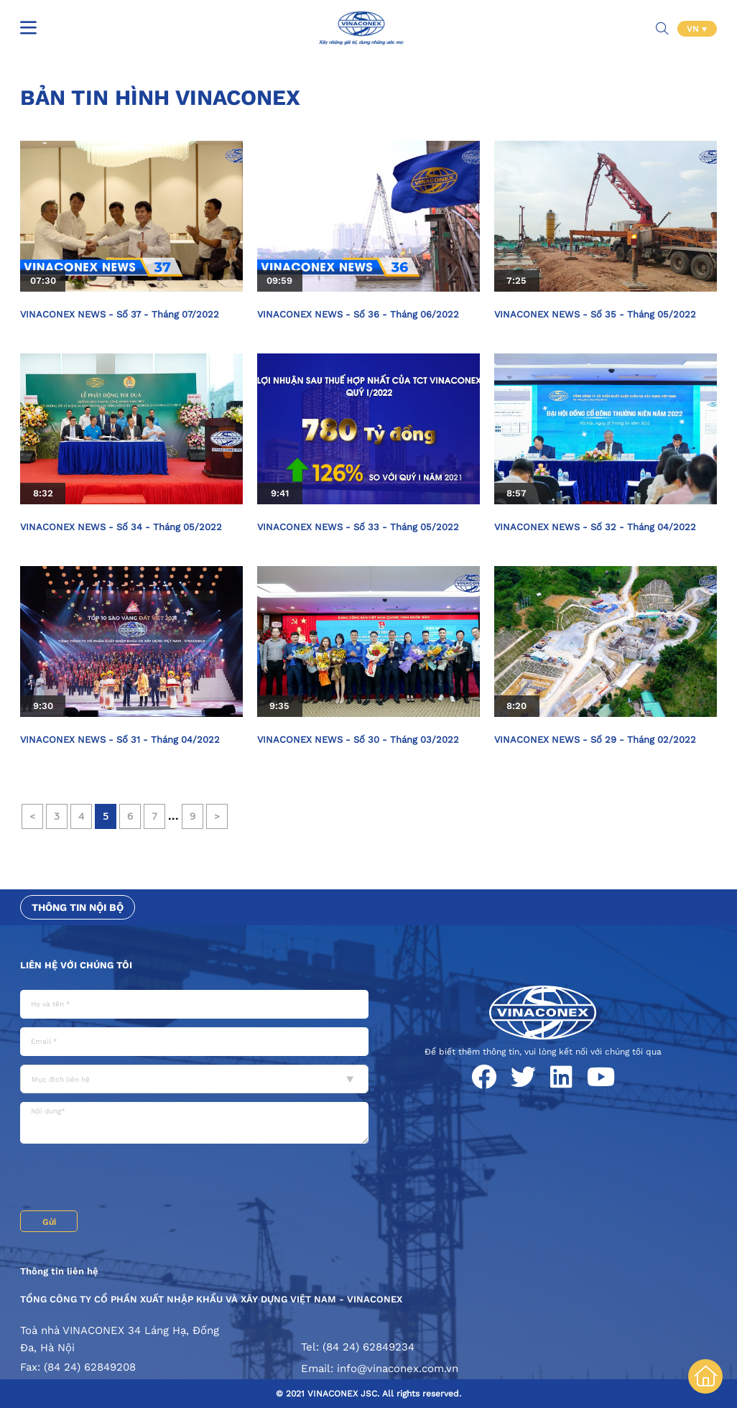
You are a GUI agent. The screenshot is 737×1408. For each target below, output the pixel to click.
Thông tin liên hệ (59, 1271)
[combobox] (194, 1079)
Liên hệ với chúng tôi (76, 965)
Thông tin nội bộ (78, 907)
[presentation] (129, 1179)
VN (694, 29)
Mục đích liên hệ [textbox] (61, 1079)
